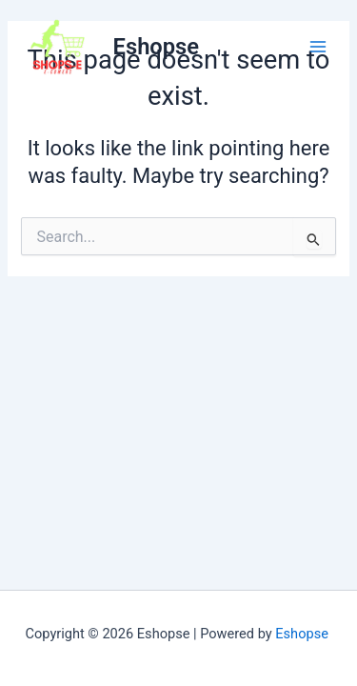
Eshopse (156, 46)
